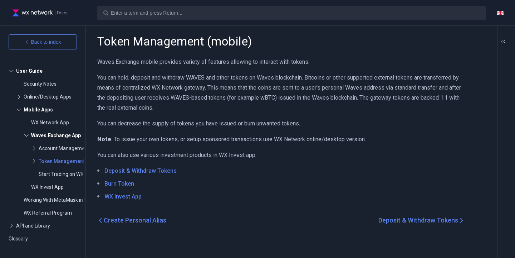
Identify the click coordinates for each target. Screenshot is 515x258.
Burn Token (119, 183)
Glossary (18, 239)
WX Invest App (47, 187)
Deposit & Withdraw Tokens (140, 170)
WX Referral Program (48, 213)
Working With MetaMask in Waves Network (71, 200)
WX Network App (50, 122)
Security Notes (40, 84)
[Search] (291, 13)
